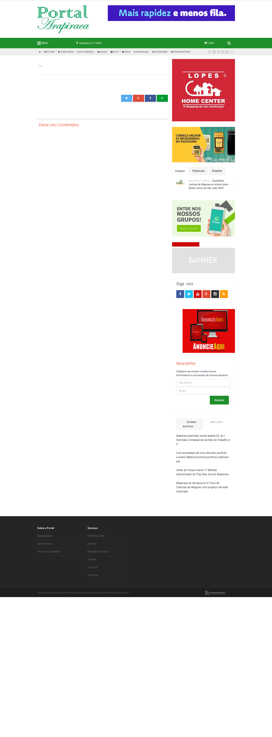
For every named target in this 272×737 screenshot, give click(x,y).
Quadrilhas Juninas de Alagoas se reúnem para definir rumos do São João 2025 (208, 184)
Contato (92, 584)
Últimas (189, 450)
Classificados (66, 52)
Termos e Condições (48, 576)
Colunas (180, 171)
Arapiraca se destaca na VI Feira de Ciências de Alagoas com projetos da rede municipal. (202, 513)
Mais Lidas (216, 448)
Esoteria (92, 568)
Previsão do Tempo (98, 576)
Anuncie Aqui (141, 52)
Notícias (49, 52)
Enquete (217, 170)
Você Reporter (159, 52)
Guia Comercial (85, 52)
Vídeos (126, 52)
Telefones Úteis (96, 560)
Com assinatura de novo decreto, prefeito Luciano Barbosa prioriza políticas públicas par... (202, 483)
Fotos (114, 52)
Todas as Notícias (180, 52)
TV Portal (93, 599)
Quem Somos (44, 568)
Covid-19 (92, 591)
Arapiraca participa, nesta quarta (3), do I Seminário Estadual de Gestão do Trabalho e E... (203, 466)
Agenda (102, 52)
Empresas (198, 170)
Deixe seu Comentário (59, 124)
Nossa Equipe (44, 560)
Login (211, 42)
